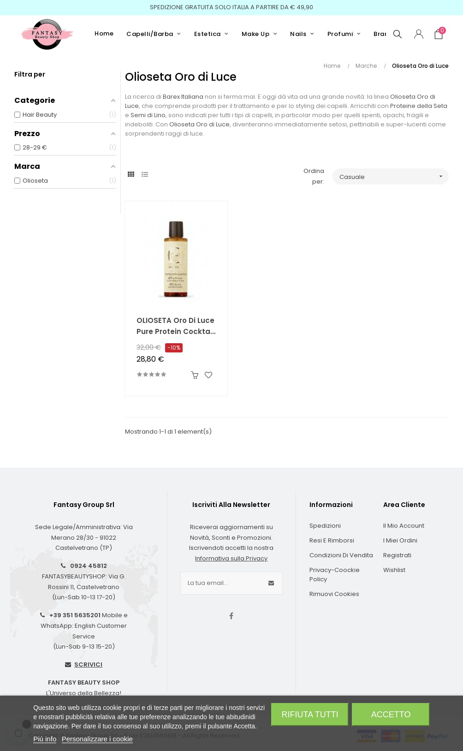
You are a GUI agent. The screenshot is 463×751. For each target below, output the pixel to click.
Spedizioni (325, 525)
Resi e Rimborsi (331, 540)
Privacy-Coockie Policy (334, 575)
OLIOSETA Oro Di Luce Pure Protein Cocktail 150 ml (175, 326)
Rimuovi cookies (334, 594)
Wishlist (394, 570)
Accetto (391, 714)
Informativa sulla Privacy (231, 558)
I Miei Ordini (400, 540)
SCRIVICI (88, 664)
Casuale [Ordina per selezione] (394, 176)
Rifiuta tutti (310, 714)
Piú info (44, 739)
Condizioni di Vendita (341, 555)
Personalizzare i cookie (97, 739)
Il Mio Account (403, 525)
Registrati (397, 555)
